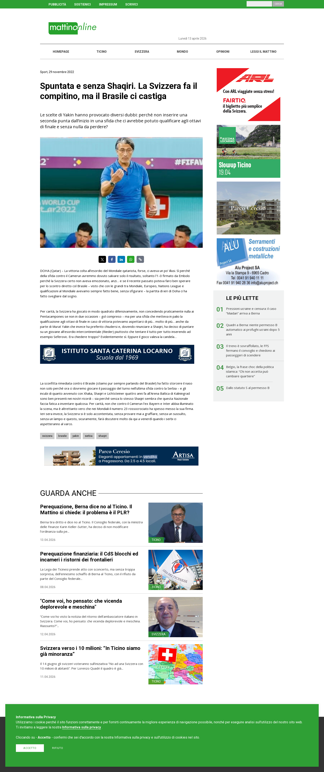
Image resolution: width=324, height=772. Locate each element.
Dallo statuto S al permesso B (248, 388)
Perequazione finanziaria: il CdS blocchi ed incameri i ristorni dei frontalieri (89, 557)
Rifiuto (57, 748)
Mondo (182, 51)
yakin (76, 435)
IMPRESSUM (108, 4)
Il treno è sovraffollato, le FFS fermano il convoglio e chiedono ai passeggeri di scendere (250, 350)
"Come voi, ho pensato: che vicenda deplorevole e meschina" (81, 604)
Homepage (61, 51)
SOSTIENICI (82, 4)
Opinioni (222, 51)
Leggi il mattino (263, 51)
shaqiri (102, 435)
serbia (88, 435)
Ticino (101, 51)
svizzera (47, 435)
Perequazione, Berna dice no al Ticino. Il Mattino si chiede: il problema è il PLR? (86, 510)
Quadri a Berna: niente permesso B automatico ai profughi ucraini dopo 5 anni (253, 329)
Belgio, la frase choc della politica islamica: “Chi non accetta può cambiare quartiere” (250, 371)
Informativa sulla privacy (81, 727)
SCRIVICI (131, 4)
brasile (62, 435)
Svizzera (142, 51)
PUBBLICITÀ (57, 4)
